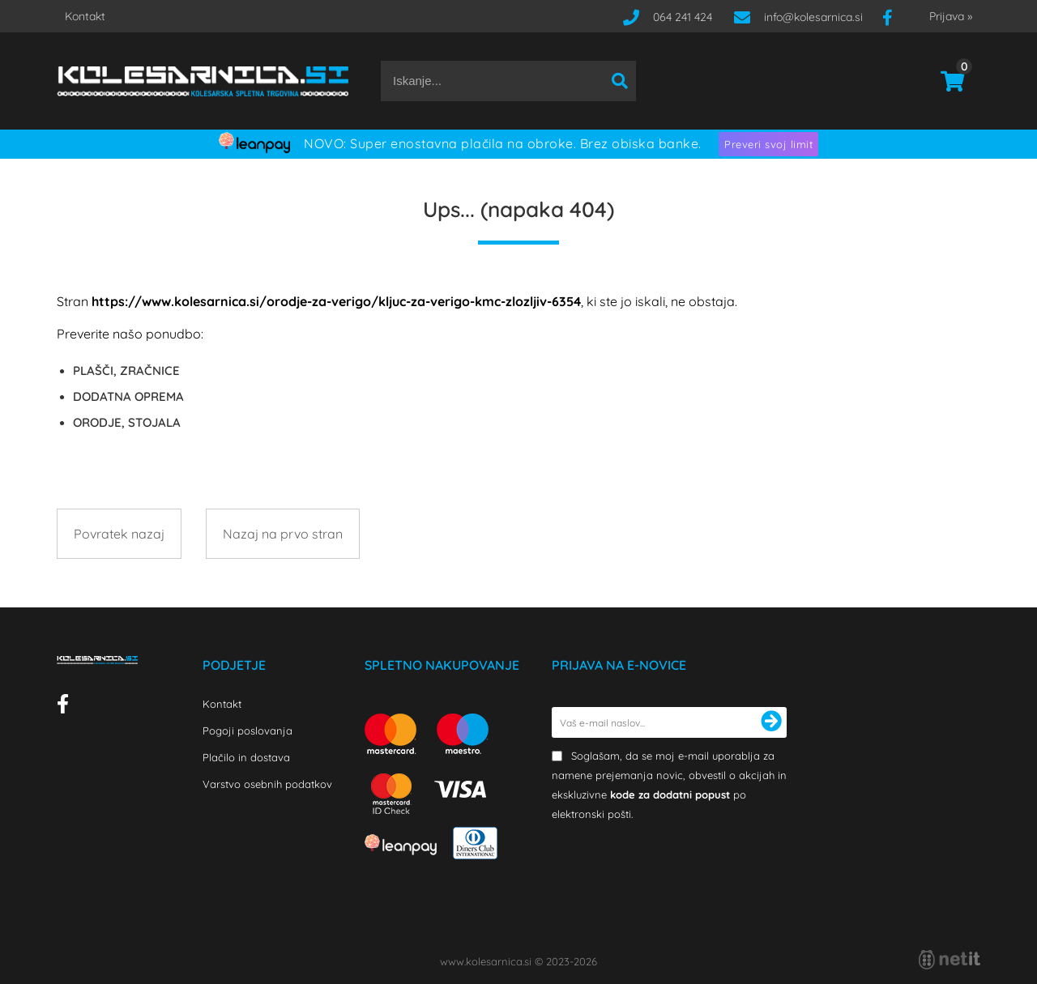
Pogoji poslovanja (247, 730)
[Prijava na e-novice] (771, 722)
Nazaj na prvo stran (283, 534)
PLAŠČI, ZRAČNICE (126, 370)
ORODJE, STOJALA (127, 422)
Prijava (950, 16)
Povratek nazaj (119, 534)
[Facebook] (893, 17)
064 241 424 (682, 17)
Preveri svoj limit (768, 144)
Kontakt (85, 16)
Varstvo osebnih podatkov (267, 783)
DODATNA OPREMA (128, 396)
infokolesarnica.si (813, 17)
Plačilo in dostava (246, 757)
